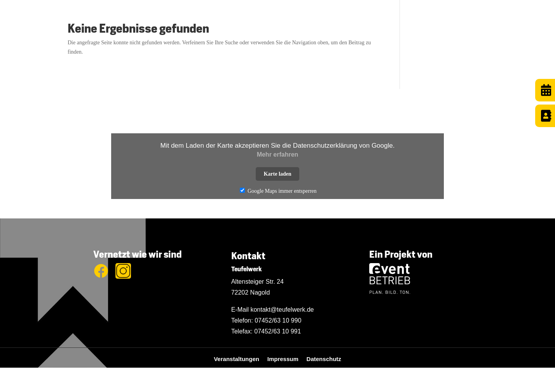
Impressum (287, 359)
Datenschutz (324, 359)
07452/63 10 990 (278, 320)
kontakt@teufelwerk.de (282, 309)
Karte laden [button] (277, 174)
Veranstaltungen (240, 359)
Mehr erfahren (277, 154)
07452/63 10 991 (277, 331)
